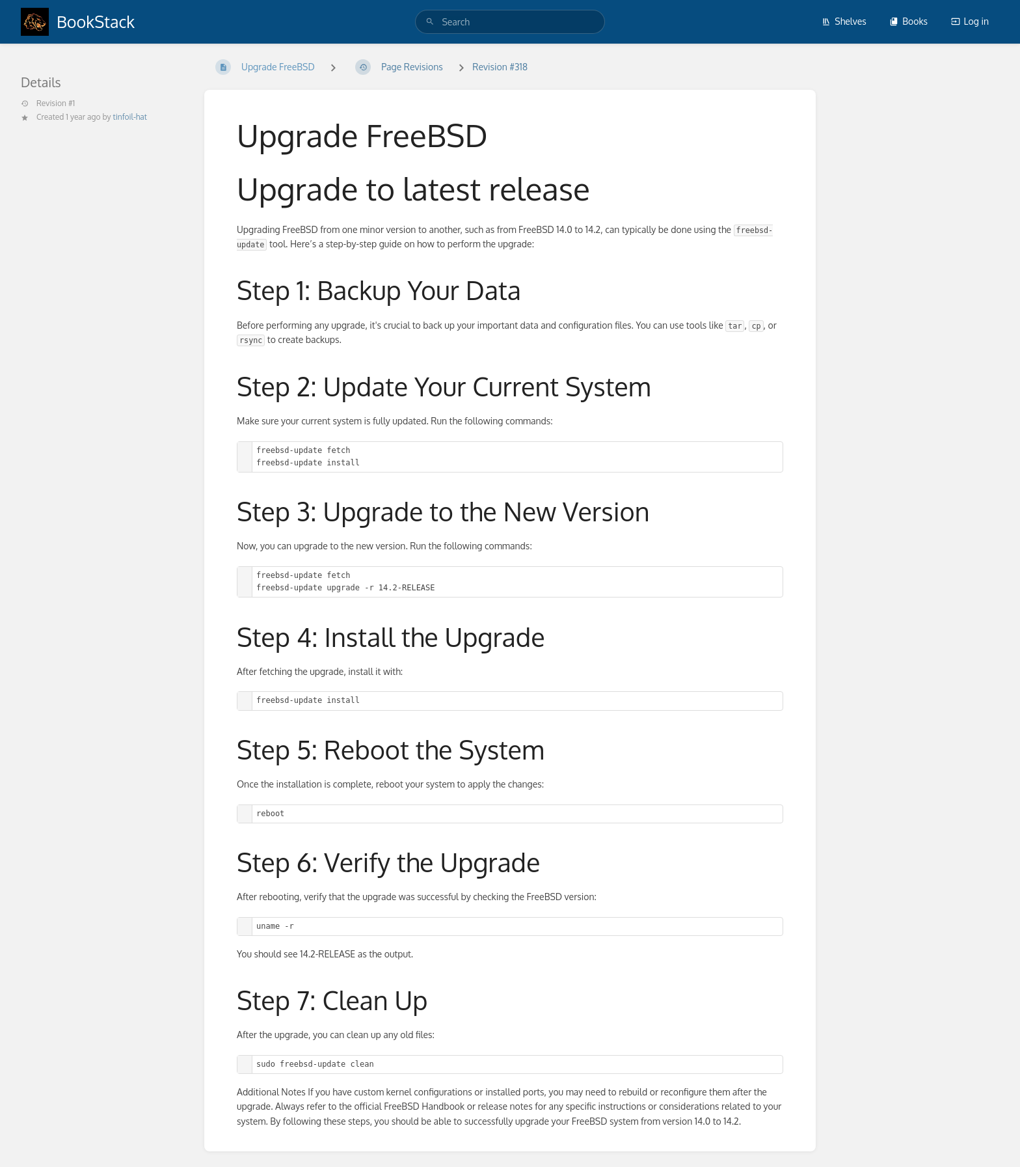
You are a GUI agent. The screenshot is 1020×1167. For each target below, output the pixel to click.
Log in (970, 21)
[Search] (430, 21)
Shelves (844, 21)
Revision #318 (500, 66)
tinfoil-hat (130, 117)
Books (908, 21)
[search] (509, 22)
